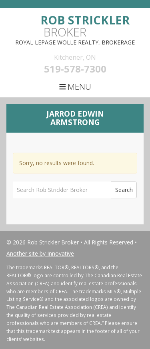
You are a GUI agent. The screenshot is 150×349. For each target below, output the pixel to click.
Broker (85, 26)
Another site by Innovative (40, 253)
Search (124, 190)
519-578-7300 (75, 68)
